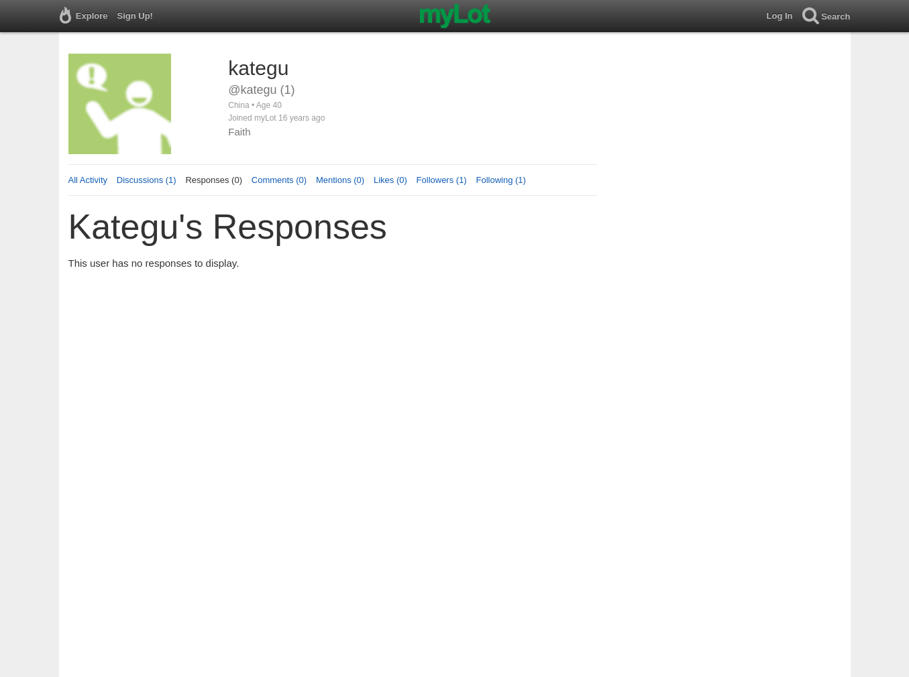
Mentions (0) (340, 180)
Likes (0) (390, 180)
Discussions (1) (146, 180)
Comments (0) (279, 180)
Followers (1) (442, 180)
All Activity (88, 180)
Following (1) (500, 180)
